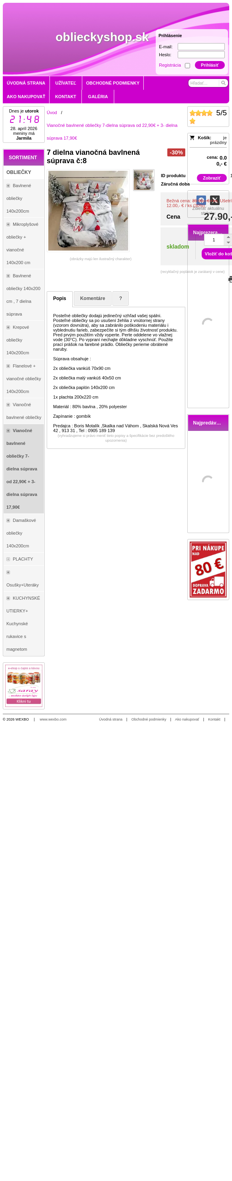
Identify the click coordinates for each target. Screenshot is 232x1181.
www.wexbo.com (53, 719)
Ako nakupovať (187, 719)
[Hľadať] (223, 83)
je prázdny (218, 140)
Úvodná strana (111, 719)
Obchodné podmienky (149, 719)
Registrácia (170, 65)
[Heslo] (201, 54)
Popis (59, 298)
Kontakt (214, 719)
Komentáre (92, 298)
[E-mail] (201, 46)
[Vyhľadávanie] (208, 83)
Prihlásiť (210, 65)
